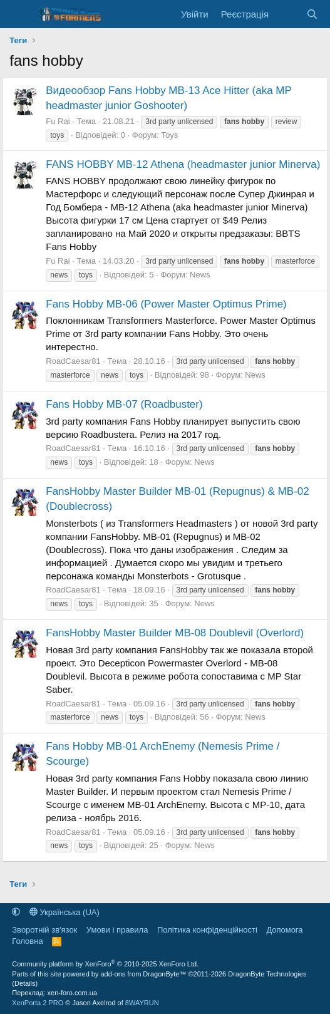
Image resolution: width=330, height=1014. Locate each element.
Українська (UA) (64, 912)
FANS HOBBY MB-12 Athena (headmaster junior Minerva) (183, 164)
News (200, 274)
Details (25, 983)
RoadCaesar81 (73, 361)
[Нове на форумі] (287, 14)
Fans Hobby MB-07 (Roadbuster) (124, 404)
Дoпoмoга (284, 929)
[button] (16, 912)
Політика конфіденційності (207, 929)
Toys (169, 135)
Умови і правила (117, 929)
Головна (27, 941)
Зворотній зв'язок (44, 929)
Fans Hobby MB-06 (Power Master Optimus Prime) (166, 304)
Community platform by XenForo (105, 964)
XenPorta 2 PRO (37, 1002)
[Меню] (20, 14)
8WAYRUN (142, 1002)
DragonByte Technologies (267, 974)
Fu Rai (58, 121)
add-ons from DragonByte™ (144, 974)
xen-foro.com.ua (72, 992)
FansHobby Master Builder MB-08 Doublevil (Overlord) (175, 633)
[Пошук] (311, 14)
